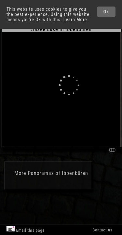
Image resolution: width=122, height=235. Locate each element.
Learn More (75, 19)
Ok (106, 11)
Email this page (25, 229)
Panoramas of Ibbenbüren (58, 173)
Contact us (102, 230)
